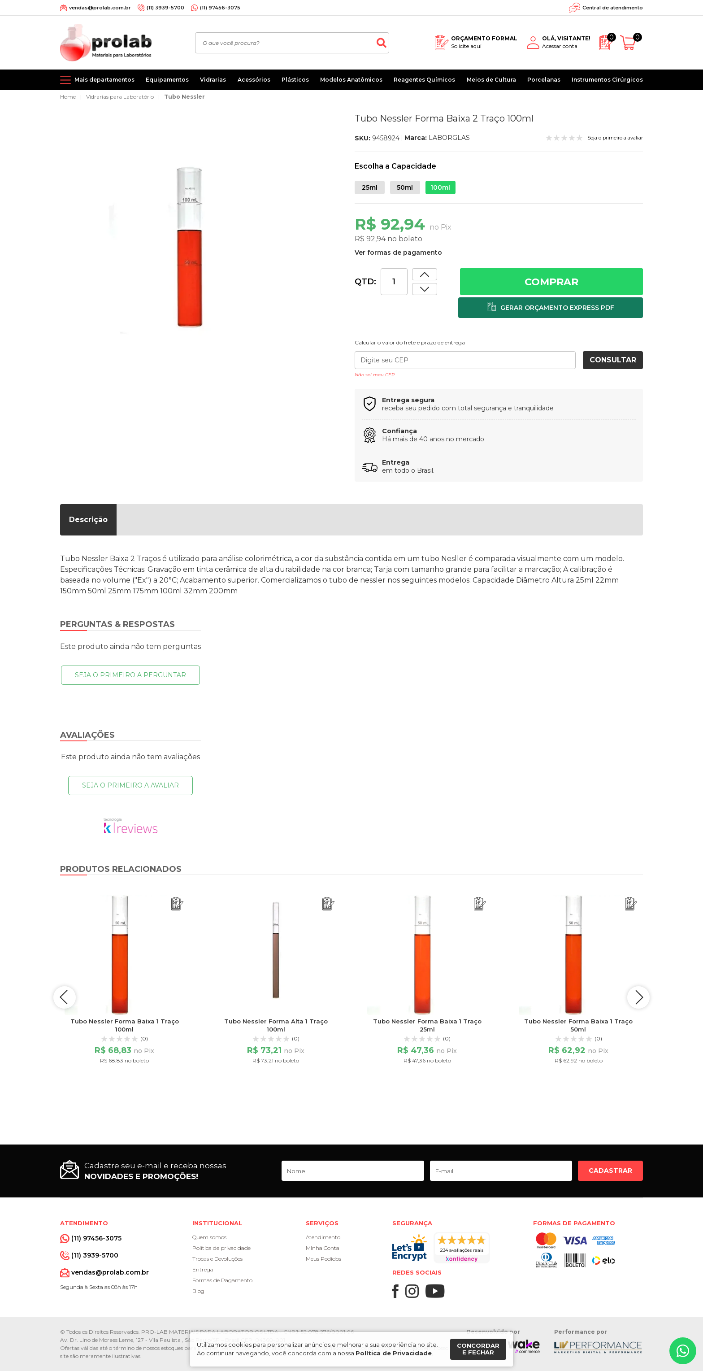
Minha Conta (322, 1248)
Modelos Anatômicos (351, 79)
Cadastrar (610, 1170)
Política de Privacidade (394, 1353)
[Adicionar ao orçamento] (550, 307)
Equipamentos (167, 79)
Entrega (202, 1269)
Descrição (88, 519)
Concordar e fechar (478, 1349)
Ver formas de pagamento (398, 252)
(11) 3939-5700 (165, 7)
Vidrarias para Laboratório (120, 96)
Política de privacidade (221, 1248)
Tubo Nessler (184, 96)
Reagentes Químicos (424, 79)
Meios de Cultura (491, 79)
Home (68, 96)
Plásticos (295, 79)
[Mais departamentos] (97, 80)
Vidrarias (213, 79)
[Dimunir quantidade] (424, 274)
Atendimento (323, 1237)
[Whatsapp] (682, 1350)
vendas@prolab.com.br (100, 7)
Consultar (613, 360)
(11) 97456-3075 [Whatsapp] (220, 7)
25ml (370, 187)
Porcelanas (543, 79)
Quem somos (209, 1237)
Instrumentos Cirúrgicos (607, 79)
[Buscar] (381, 43)
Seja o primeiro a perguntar (130, 675)
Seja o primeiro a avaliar (130, 785)
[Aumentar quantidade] (424, 289)
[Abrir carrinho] (631, 43)
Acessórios (254, 79)
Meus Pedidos (323, 1258)
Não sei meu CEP (375, 375)
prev (64, 997)
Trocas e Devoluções (217, 1258)
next (638, 997)
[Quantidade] (394, 281)
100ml (440, 187)
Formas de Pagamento (222, 1280)
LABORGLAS (449, 138)
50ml (405, 187)
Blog (198, 1291)
